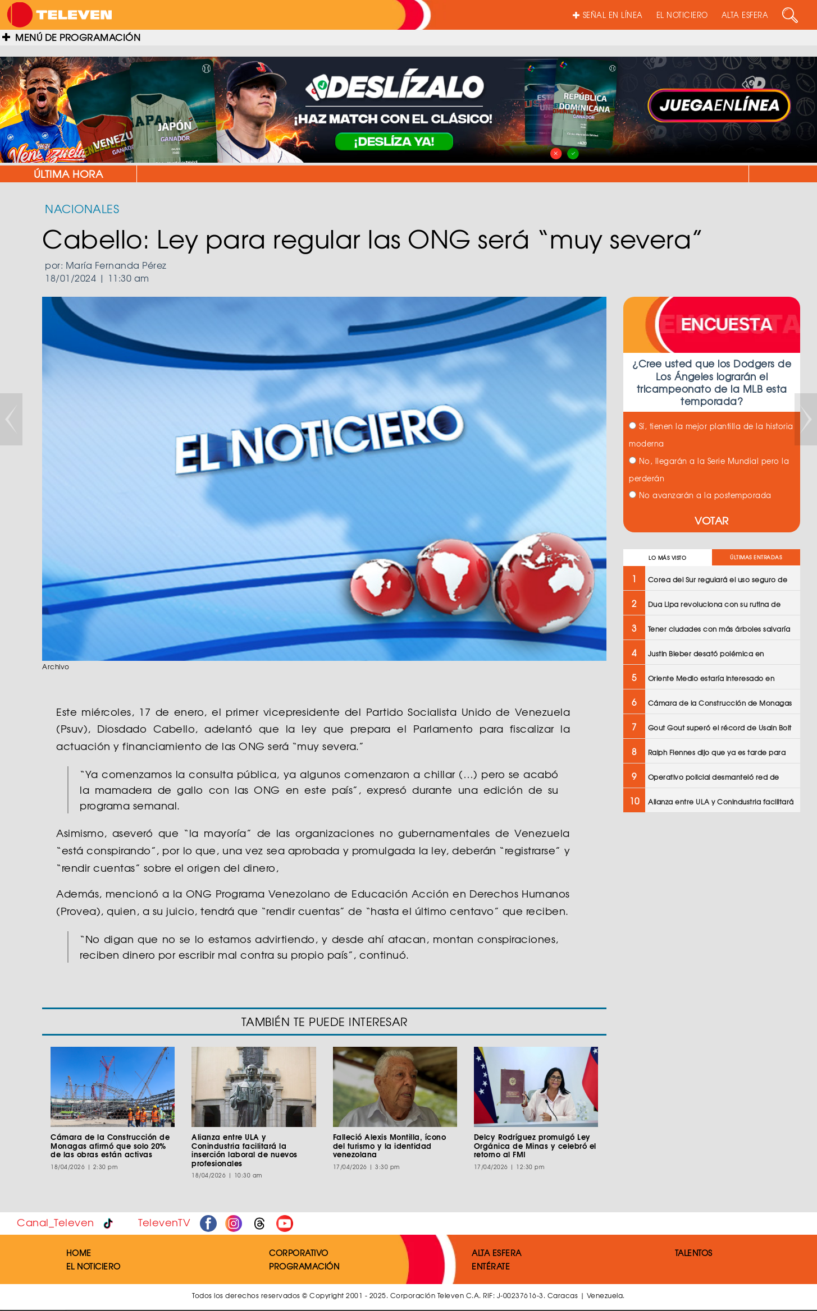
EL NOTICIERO (682, 15)
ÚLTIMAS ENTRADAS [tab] (756, 557)
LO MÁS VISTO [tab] (667, 558)
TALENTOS (694, 1252)
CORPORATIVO (298, 1252)
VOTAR (712, 520)
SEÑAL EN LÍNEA (608, 15)
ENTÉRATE (491, 1266)
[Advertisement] (710, 902)
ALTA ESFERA (745, 15)
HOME (79, 1252)
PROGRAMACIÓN (304, 1266)
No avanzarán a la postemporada (700, 495)
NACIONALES (82, 208)
